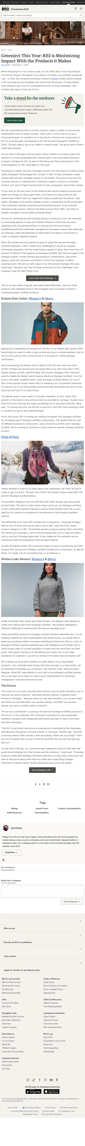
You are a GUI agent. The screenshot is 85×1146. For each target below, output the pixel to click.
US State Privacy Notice (69, 1107)
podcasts (57, 1080)
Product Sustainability (69, 808)
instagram (28, 1080)
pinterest (45, 1080)
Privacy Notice (50, 1107)
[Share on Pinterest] (43, 784)
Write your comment (11, 880)
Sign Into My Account (11, 982)
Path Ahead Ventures (52, 1027)
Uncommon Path (20, 9)
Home (3, 50)
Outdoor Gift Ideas (10, 1003)
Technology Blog (50, 1048)
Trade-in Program (9, 1027)
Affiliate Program (9, 1048)
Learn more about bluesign (43, 278)
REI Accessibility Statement (52, 1114)
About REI (47, 1037)
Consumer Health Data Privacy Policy (24, 1111)
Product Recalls (48, 1111)
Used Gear (6, 1023)
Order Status (49, 982)
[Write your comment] (42, 891)
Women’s (35, 298)
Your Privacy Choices (31, 1107)
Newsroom (48, 1044)
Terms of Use (12, 1107)
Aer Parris (5, 65)
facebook (39, 1080)
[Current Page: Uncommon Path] (68, 2)
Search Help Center (10, 1061)
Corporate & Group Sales (13, 1051)
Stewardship (48, 1051)
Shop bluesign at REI (43, 770)
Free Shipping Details (52, 1006)
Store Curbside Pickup (53, 989)
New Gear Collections (11, 1020)
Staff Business (14, 812)
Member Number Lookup (13, 1016)
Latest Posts (42, 808)
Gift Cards (6, 1006)
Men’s (49, 298)
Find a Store (7, 1065)
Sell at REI (6, 1044)
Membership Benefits (11, 993)
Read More (11, 852)
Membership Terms (30, 1114)
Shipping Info (49, 993)
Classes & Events (50, 1020)
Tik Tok (34, 1080)
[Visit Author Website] (4, 860)
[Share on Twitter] (39, 784)
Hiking (14, 808)
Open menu (81, 8)
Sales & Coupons (50, 1003)
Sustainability (42, 812)
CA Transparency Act (66, 1111)
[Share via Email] (48, 784)
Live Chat (6, 1069)
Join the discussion (8, 883)
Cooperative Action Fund (54, 1041)
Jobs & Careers (8, 1037)
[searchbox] (42, 15)
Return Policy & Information (55, 986)
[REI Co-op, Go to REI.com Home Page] (5, 8)
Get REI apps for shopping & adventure (42, 1087)
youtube (51, 1080)
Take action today (15, 120)
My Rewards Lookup (11, 986)
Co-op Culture (8, 1041)
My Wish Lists (7, 989)
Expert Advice (49, 1016)
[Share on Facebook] (35, 784)
